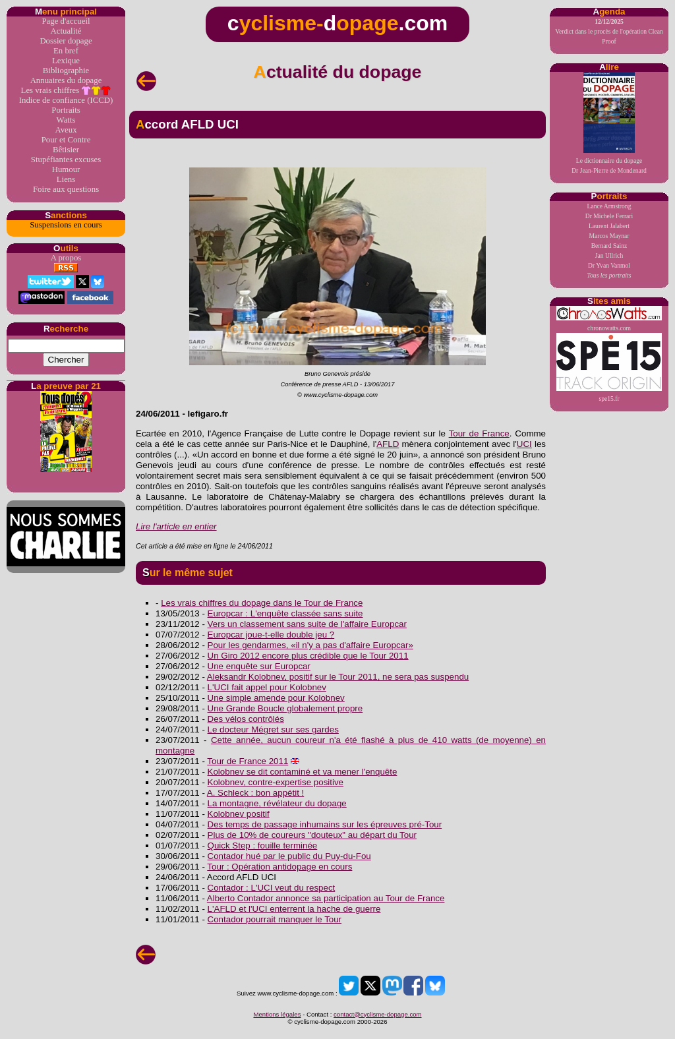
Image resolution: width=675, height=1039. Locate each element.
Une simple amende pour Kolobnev (276, 698)
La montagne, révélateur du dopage (277, 803)
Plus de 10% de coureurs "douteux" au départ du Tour (312, 835)
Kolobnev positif (239, 814)
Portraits (65, 110)
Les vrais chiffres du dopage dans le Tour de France (262, 603)
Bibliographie (66, 70)
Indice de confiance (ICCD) (66, 100)
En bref (65, 50)
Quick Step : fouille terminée (263, 845)
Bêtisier (66, 149)
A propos (66, 257)
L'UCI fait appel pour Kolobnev (267, 687)
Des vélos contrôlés (246, 719)
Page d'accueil (66, 21)
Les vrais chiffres (66, 91)
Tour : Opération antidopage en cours (279, 867)
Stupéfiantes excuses (66, 159)
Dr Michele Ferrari (609, 216)
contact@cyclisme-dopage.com (377, 1014)
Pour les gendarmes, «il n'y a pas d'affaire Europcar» (310, 645)
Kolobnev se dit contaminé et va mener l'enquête (302, 772)
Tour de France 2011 (247, 761)
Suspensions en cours (66, 224)
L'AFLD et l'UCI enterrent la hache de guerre (294, 909)
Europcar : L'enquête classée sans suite (285, 613)
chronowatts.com (609, 319)
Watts (66, 120)
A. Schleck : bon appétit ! (255, 793)
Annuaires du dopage (66, 80)
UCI (524, 444)
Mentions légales (277, 1014)
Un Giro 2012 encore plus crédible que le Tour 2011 (308, 656)
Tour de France (479, 433)
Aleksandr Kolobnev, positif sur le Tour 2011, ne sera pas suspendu (338, 677)
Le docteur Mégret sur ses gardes (273, 729)
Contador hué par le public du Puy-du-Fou (289, 856)
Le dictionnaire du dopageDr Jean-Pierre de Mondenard (609, 123)
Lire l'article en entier (176, 526)
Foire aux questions (66, 189)
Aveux (65, 129)
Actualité (66, 31)
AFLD (387, 444)
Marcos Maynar (609, 235)
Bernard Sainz (609, 245)
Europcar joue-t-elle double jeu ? (271, 634)
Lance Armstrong (609, 206)
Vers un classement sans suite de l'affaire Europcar (307, 624)
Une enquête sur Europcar (259, 666)
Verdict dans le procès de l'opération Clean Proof (609, 31)
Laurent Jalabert (609, 225)
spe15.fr (609, 367)
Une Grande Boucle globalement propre (285, 708)
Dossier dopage (66, 40)
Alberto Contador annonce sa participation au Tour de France (326, 898)
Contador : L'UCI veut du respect (272, 888)
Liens (66, 179)
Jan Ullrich (609, 255)
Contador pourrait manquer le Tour (275, 919)
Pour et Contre (66, 139)
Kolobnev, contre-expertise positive (275, 782)
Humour (66, 169)
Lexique (66, 60)
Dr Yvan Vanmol (609, 265)
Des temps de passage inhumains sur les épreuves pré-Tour (325, 824)
